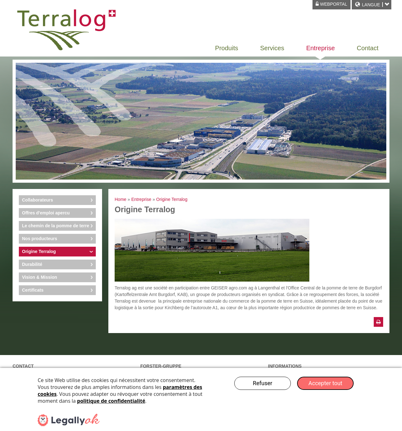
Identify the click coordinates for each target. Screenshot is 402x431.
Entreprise (320, 48)
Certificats (32, 290)
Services (272, 48)
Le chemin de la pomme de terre (55, 225)
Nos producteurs (39, 238)
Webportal (331, 4)
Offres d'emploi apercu (46, 212)
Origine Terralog (39, 251)
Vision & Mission (39, 277)
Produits (226, 48)
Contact (367, 48)
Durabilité (32, 264)
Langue (371, 4)
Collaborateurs (37, 199)
